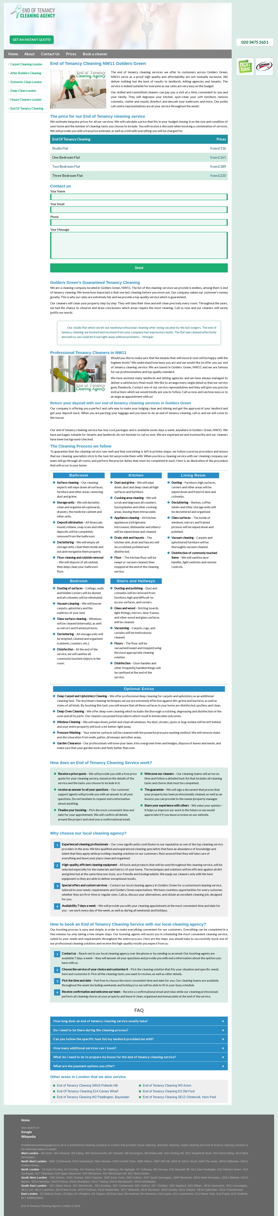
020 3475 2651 (254, 42)
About (29, 54)
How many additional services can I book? (84, 1048)
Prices (71, 54)
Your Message (139, 243)
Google (26, 1132)
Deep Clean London (23, 90)
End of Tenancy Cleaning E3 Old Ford (169, 1091)
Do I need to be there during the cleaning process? (90, 1030)
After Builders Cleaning (25, 73)
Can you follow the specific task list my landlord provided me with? (103, 1039)
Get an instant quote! (32, 39)
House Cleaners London (26, 99)
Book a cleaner (95, 54)
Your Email (139, 207)
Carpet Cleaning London (26, 64)
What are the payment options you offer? (84, 1066)
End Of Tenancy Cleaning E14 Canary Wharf (87, 1091)
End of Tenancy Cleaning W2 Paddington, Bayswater (93, 1097)
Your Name (139, 194)
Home (13, 54)
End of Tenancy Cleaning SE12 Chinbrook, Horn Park (179, 1097)
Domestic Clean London (26, 82)
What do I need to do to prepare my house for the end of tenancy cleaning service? (114, 1057)
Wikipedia (28, 1136)
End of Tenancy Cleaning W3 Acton (167, 1085)
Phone (139, 220)
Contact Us (50, 54)
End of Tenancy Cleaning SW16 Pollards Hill (87, 1085)
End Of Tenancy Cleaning (26, 108)
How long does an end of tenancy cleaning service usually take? (100, 1021)
